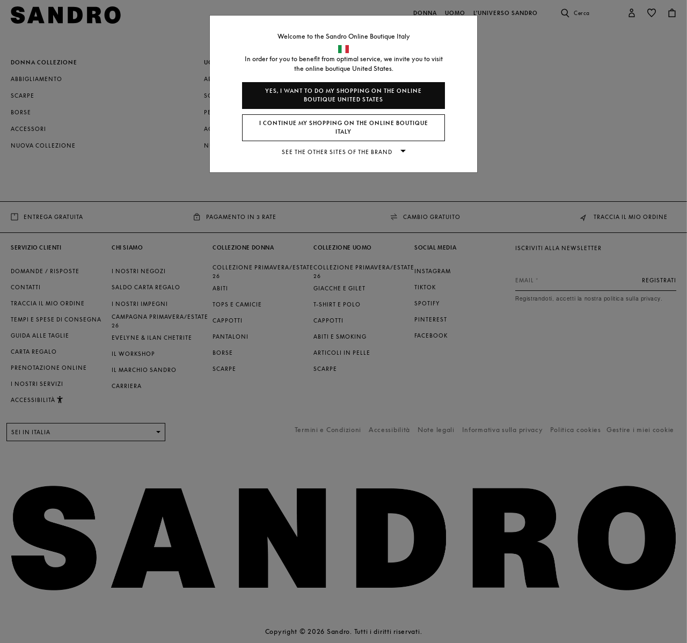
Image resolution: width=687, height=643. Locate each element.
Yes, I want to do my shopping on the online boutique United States (343, 95)
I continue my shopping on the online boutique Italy (343, 127)
